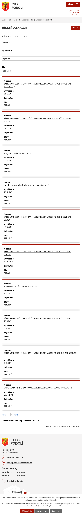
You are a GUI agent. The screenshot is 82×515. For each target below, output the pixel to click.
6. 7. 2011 (7, 328)
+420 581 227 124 (15, 457)
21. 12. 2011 (8, 128)
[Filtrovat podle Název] (41, 46)
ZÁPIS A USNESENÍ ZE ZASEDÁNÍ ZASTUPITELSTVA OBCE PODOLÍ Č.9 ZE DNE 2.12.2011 (37, 120)
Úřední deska (27, 20)
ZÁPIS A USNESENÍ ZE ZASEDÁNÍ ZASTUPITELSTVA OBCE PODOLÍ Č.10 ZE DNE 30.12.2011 (37, 85)
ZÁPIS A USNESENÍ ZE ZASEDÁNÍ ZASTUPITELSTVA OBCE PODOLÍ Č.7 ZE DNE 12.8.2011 (37, 253)
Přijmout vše (27, 511)
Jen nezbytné (41, 511)
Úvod (4, 20)
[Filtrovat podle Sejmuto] (41, 62)
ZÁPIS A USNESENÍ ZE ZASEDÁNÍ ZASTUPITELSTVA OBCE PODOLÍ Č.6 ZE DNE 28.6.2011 (37, 320)
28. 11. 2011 (8, 192)
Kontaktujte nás (15, 481)
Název (5, 42)
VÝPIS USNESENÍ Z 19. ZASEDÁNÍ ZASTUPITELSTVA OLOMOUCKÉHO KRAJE (38, 387)
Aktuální (8, 105)
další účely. (53, 500)
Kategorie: (7, 36)
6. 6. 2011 (7, 363)
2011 (25, 36)
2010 (17, 36)
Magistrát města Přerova (18, 153)
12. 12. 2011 (8, 160)
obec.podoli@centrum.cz (19, 462)
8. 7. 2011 (7, 293)
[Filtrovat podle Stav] (41, 71)
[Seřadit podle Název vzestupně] (9, 41)
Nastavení (56, 511)
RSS (75, 27)
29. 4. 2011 (8, 395)
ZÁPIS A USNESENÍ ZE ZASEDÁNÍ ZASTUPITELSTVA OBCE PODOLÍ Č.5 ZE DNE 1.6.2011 (40, 354)
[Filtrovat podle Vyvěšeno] (41, 54)
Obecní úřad (14, 20)
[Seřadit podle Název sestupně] (9, 42)
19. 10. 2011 (8, 227)
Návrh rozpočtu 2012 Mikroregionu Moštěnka (27, 185)
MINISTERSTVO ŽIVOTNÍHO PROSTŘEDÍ (23, 286)
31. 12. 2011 (8, 93)
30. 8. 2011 (8, 261)
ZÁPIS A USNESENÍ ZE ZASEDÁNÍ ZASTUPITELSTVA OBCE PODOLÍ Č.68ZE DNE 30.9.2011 (37, 218)
